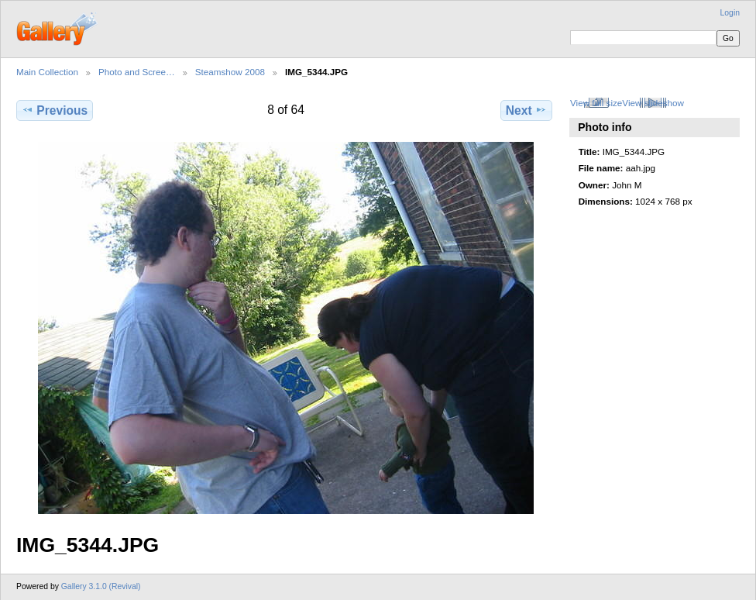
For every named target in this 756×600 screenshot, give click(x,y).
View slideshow (653, 103)
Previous (55, 110)
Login (730, 13)
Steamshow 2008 (230, 72)
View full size (596, 103)
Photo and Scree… (136, 72)
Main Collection (47, 72)
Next (526, 110)
